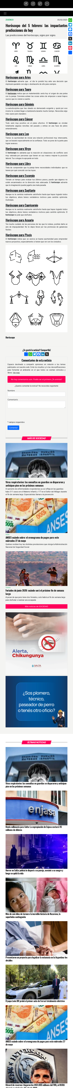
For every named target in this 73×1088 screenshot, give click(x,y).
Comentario (13, 399)
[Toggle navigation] (5, 13)
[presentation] (25, 414)
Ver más (16, 373)
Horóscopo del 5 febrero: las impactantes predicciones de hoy (36, 28)
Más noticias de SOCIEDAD (36, 606)
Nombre (11, 390)
